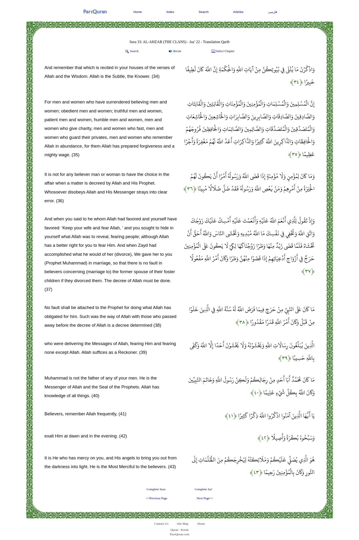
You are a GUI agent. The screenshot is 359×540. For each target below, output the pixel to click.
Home (137, 12)
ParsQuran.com (179, 534)
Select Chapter (222, 51)
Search (204, 12)
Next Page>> (205, 498)
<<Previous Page (156, 498)
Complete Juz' (203, 489)
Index (170, 12)
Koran (184, 530)
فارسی (272, 12)
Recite (174, 51)
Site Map (182, 523)
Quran (174, 530)
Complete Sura (156, 489)
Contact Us (161, 523)
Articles (238, 12)
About (201, 523)
